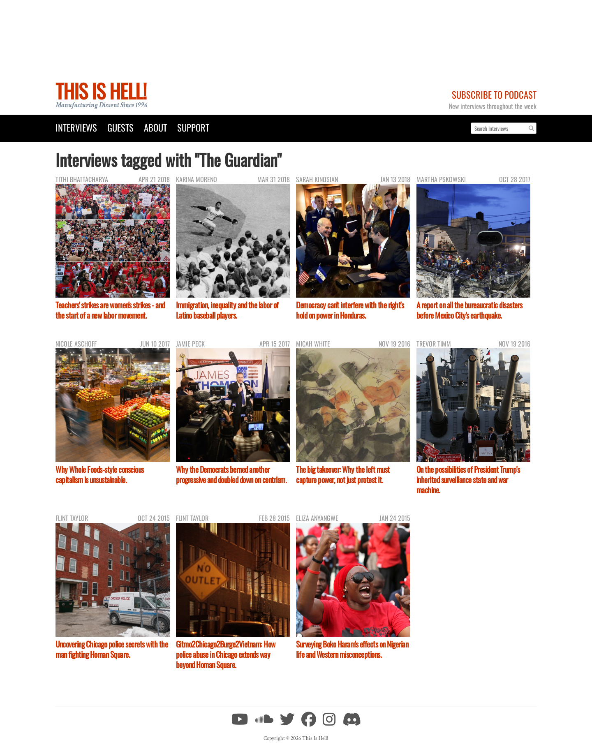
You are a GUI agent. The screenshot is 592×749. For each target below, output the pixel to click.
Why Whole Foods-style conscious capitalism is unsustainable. (100, 474)
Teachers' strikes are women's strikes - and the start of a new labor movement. (110, 310)
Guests (120, 127)
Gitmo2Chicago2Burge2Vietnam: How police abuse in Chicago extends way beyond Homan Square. (225, 654)
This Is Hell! (101, 90)
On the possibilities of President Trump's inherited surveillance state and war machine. (468, 479)
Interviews (76, 127)
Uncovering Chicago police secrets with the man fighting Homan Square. (112, 649)
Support (193, 127)
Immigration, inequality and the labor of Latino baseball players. (227, 310)
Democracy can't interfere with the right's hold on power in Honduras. (350, 310)
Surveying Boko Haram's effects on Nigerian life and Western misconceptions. (352, 649)
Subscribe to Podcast (494, 94)
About (155, 127)
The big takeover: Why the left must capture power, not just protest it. (343, 474)
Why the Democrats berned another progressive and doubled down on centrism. (231, 474)
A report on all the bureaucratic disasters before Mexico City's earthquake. (469, 310)
